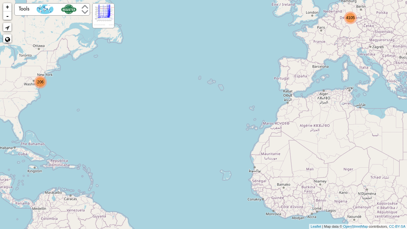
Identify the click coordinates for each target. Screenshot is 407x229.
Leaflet (316, 226)
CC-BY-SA (397, 226)
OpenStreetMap (355, 226)
